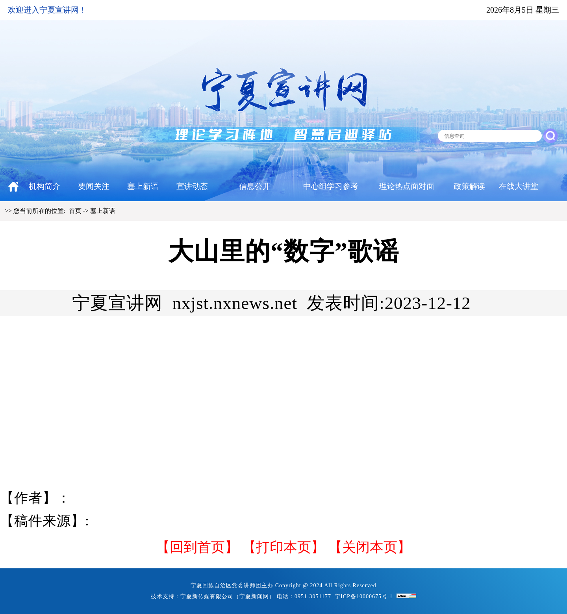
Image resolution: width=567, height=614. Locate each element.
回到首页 (197, 547)
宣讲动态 (192, 186)
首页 (75, 210)
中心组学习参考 (330, 186)
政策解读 (469, 186)
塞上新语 (143, 186)
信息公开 (255, 186)
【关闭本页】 (369, 547)
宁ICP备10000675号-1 (364, 596)
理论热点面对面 (406, 186)
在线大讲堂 (518, 186)
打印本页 (283, 547)
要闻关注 (93, 186)
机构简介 (44, 186)
